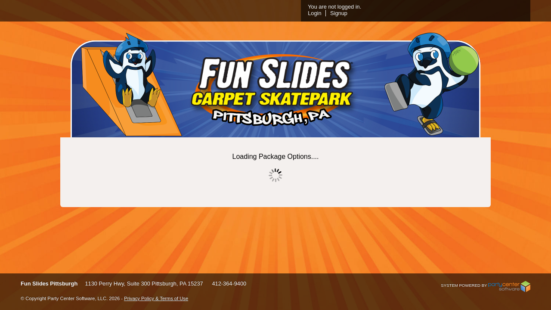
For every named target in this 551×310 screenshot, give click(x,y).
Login (416, 13)
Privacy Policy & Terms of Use (156, 298)
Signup (440, 13)
